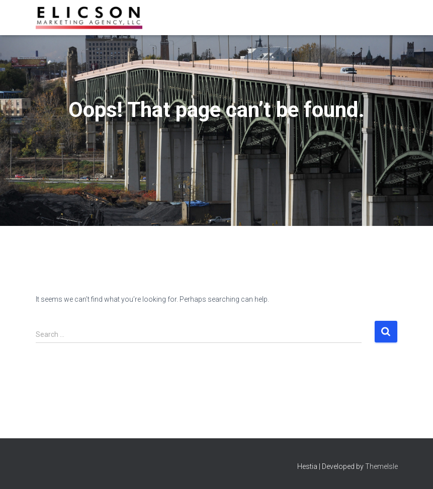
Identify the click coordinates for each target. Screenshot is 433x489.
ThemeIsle (381, 466)
